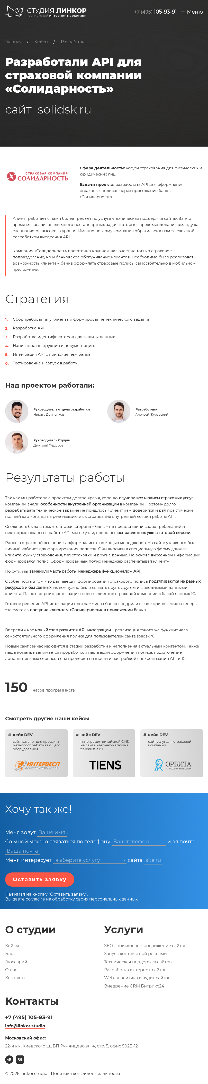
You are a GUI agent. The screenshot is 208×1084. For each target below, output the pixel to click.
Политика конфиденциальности (85, 1073)
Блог (10, 953)
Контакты (15, 977)
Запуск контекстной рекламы (135, 953)
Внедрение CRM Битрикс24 (134, 986)
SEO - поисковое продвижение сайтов (145, 945)
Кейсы (12, 945)
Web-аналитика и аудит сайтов (137, 977)
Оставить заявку (40, 879)
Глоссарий (16, 961)
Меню (195, 12)
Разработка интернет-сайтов (135, 969)
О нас (11, 969)
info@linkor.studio (25, 1026)
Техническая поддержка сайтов (138, 961)
